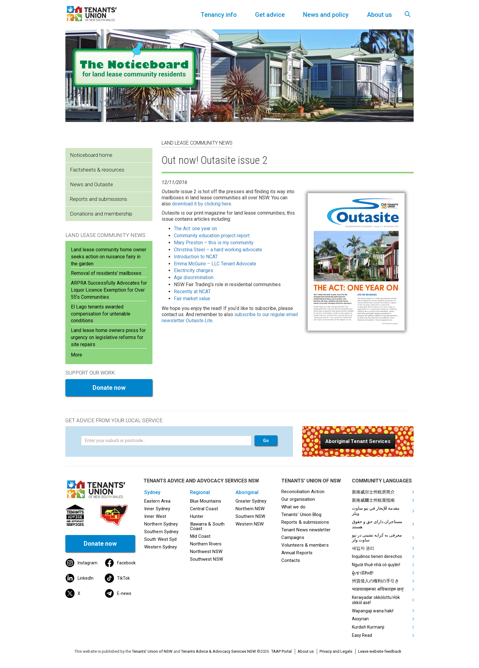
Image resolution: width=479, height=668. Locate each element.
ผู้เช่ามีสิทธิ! (362, 572)
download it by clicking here (201, 204)
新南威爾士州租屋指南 (373, 500)
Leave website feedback (379, 651)
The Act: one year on (195, 228)
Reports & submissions (305, 522)
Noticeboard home (91, 155)
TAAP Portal (281, 651)
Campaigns (292, 537)
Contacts (290, 560)
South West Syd (160, 539)
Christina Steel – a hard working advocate (218, 250)
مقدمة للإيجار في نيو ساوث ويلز (376, 511)
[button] (357, 441)
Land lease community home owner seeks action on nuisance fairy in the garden (108, 257)
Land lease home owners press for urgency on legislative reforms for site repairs (108, 337)
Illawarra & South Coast (207, 526)
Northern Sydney (161, 524)
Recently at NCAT (192, 291)
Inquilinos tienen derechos (377, 556)
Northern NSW (250, 508)
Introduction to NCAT (196, 257)
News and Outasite (91, 184)
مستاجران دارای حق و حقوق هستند (377, 524)
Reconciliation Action (302, 491)
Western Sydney (160, 547)
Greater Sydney (251, 501)
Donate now (109, 387)
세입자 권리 (363, 548)
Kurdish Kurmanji (368, 627)
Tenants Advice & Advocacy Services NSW (218, 651)
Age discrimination (194, 277)
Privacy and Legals (336, 651)
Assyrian (360, 618)
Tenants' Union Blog (301, 514)
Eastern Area (157, 501)
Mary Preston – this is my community (214, 242)
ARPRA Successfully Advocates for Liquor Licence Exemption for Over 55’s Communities (109, 290)
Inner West (155, 516)
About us (306, 651)
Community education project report (212, 235)
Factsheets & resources (97, 170)
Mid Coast (200, 536)
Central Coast (204, 508)
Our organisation (298, 499)
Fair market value (192, 298)
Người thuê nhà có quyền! (376, 564)
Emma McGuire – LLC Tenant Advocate (215, 264)
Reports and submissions (98, 199)
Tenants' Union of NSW (152, 651)
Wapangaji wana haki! (372, 610)
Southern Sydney (161, 531)
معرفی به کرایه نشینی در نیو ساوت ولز (377, 538)
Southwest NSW (206, 559)
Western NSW (250, 524)
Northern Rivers (205, 544)
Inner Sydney (157, 508)
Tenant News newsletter (306, 530)
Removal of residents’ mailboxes (106, 273)
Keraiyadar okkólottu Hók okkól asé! (376, 600)
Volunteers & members (305, 545)
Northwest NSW (206, 551)
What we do (293, 507)
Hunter (197, 516)
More (76, 355)
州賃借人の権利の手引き (375, 580)
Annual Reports (297, 552)
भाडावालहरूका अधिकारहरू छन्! (378, 589)
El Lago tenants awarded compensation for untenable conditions (100, 314)
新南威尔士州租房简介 (373, 491)
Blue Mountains (205, 501)
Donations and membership (101, 214)
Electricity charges (193, 270)
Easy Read (362, 635)
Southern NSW (250, 516)
